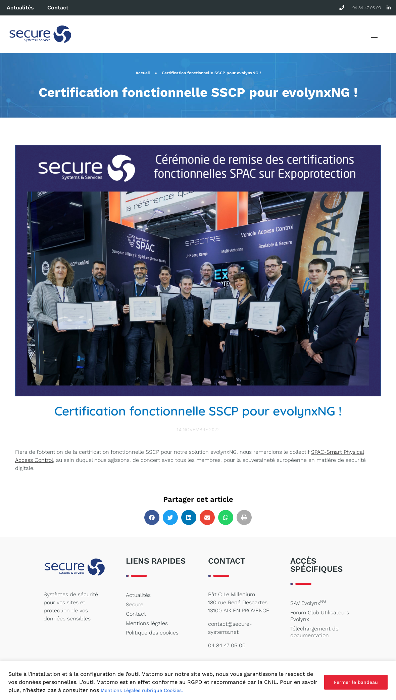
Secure (134, 604)
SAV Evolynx (308, 602)
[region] (198, 680)
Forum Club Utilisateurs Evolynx (319, 615)
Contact (57, 7)
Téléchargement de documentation (314, 632)
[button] (151, 517)
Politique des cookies (152, 632)
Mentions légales (147, 623)
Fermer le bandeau (356, 682)
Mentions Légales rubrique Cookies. (142, 690)
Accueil (143, 73)
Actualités (20, 7)
